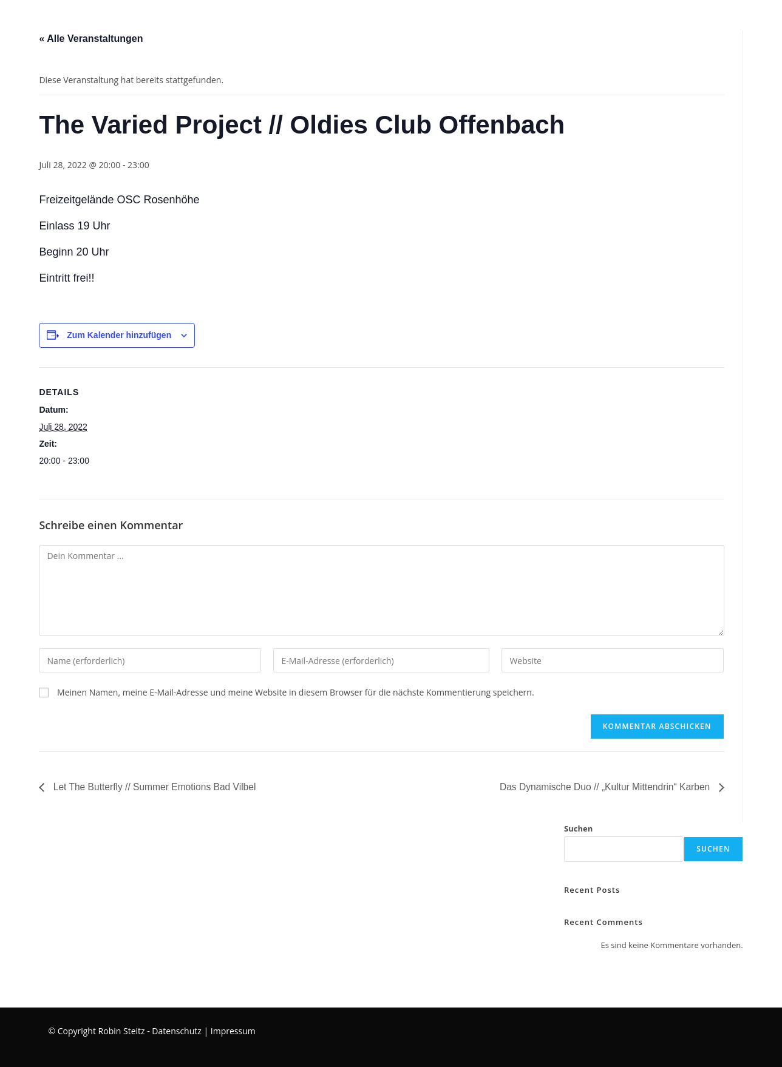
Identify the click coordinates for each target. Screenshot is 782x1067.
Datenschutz (176, 1030)
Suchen (578, 829)
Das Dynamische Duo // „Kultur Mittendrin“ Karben (603, 787)
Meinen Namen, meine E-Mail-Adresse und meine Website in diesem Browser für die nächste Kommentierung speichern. (295, 692)
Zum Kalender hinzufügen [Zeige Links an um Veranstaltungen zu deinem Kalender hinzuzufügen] (119, 335)
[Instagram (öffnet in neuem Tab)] (761, 19)
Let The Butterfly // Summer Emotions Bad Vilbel (155, 787)
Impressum (233, 1030)
